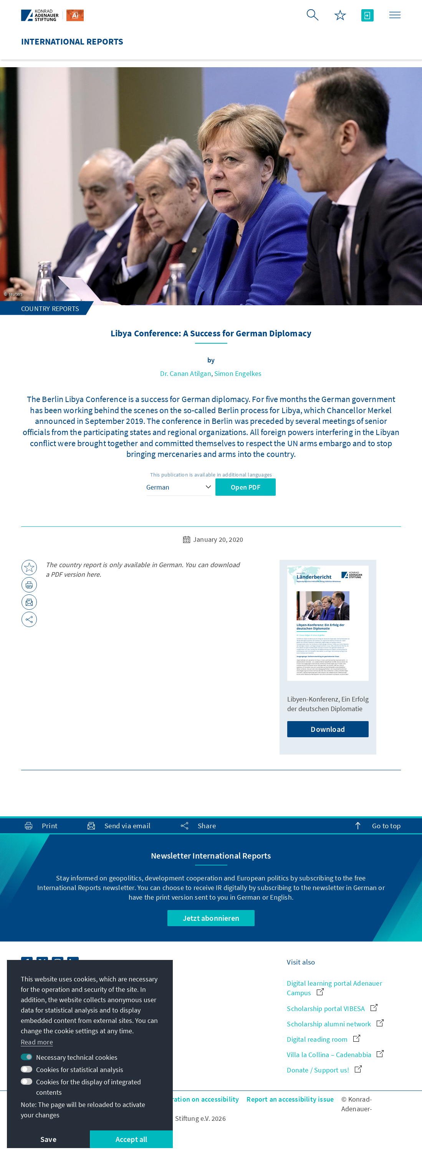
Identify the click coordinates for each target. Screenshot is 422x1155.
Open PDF (245, 487)
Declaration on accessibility (197, 1099)
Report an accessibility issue (290, 1099)
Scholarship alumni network (335, 1023)
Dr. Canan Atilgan (185, 373)
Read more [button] (37, 1042)
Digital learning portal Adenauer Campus (334, 988)
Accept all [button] (131, 1139)
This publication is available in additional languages (211, 474)
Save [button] (48, 1139)
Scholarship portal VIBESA (332, 1008)
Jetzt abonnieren (211, 918)
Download (328, 729)
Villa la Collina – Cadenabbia (335, 1054)
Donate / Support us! (324, 1070)
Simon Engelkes (238, 373)
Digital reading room (323, 1039)
